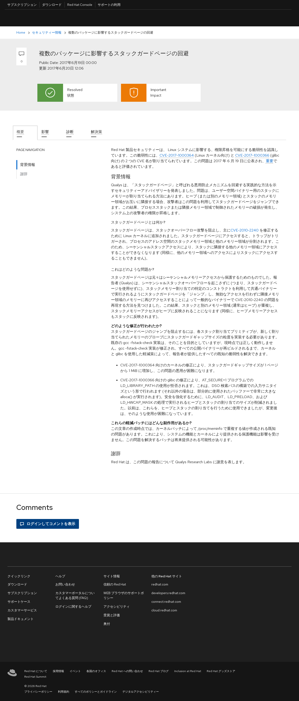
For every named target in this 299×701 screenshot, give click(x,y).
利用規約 (63, 692)
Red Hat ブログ (159, 671)
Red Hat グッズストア (221, 671)
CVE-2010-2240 (245, 230)
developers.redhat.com (168, 593)
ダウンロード (52, 5)
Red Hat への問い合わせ (127, 671)
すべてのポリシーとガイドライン (96, 692)
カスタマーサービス (22, 610)
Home (20, 32)
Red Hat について (35, 671)
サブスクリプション (22, 5)
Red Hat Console (79, 5)
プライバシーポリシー (38, 692)
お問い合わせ (65, 584)
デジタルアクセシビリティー (140, 692)
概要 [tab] (20, 131)
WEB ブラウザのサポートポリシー (123, 595)
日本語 (254, 18)
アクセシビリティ (116, 606)
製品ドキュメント (20, 619)
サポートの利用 (109, 5)
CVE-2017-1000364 (177, 155)
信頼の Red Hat (114, 584)
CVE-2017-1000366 (252, 155)
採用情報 (58, 671)
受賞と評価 (111, 615)
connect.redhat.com (166, 601)
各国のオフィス (96, 671)
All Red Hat (270, 18)
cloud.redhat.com (164, 610)
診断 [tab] (70, 131)
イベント (75, 671)
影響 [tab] (45, 131)
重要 (269, 160)
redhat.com (159, 584)
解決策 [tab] (96, 131)
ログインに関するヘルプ (73, 606)
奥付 (106, 624)
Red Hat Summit (35, 677)
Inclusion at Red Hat (187, 671)
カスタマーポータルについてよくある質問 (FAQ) (75, 595)
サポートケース (18, 601)
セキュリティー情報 (46, 32)
